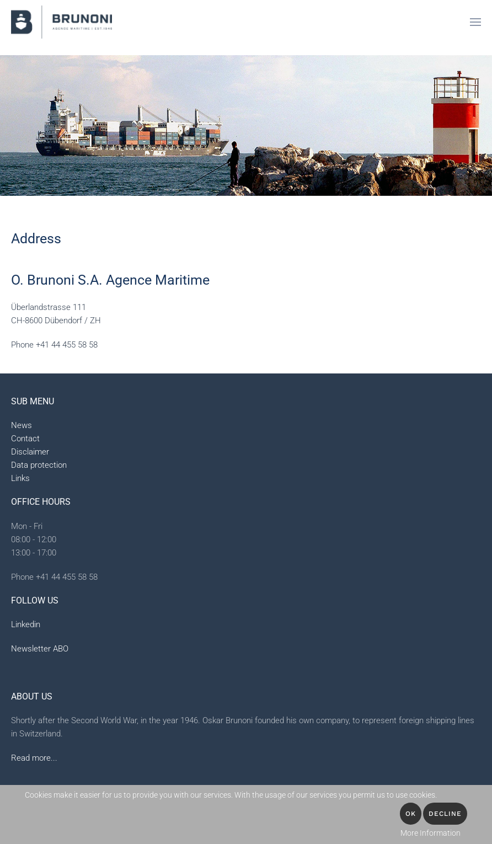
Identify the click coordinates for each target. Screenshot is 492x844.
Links (20, 478)
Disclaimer (30, 452)
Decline (445, 814)
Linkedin (25, 624)
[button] (475, 22)
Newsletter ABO (39, 649)
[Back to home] (61, 22)
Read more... (34, 758)
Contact (25, 439)
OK (410, 814)
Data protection (39, 465)
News (21, 425)
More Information (430, 833)
